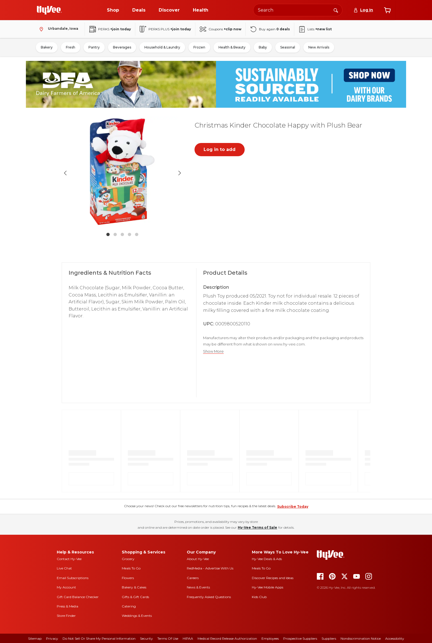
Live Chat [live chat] (64, 568)
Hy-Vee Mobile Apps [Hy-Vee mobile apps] (267, 587)
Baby (263, 47)
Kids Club (259, 597)
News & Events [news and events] (198, 587)
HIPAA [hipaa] (188, 638)
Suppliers (329, 638)
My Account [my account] (66, 587)
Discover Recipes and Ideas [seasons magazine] (272, 578)
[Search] (335, 10)
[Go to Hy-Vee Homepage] (49, 10)
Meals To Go (131, 568)
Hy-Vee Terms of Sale (257, 527)
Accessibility (394, 638)
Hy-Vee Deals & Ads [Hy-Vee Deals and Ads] (267, 559)
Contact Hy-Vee (69, 559)
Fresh (70, 47)
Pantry (94, 47)
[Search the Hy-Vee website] (297, 10)
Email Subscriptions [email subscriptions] (72, 578)
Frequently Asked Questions (209, 597)
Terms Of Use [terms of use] (167, 638)
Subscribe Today (292, 506)
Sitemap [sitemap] (35, 638)
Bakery (47, 47)
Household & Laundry (162, 47)
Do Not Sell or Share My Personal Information (99, 638)
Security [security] (146, 638)
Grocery (128, 559)
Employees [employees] (270, 638)
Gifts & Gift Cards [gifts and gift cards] (135, 597)
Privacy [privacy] (52, 638)
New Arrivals (318, 47)
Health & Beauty (231, 47)
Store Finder (66, 616)
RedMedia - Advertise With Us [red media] (210, 568)
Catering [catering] (129, 606)
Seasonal (287, 47)
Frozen (199, 47)
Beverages (122, 47)
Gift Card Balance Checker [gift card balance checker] (78, 597)
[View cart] (387, 10)
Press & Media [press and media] (67, 606)
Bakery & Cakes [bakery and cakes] (134, 587)
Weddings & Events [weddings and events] (137, 616)
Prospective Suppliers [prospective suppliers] (300, 638)
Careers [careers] (193, 578)
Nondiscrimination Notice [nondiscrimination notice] (361, 638)
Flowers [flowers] (128, 578)
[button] (122, 173)
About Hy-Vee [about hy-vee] (198, 559)
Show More (213, 351)
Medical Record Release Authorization (227, 638)
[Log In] (363, 10)
